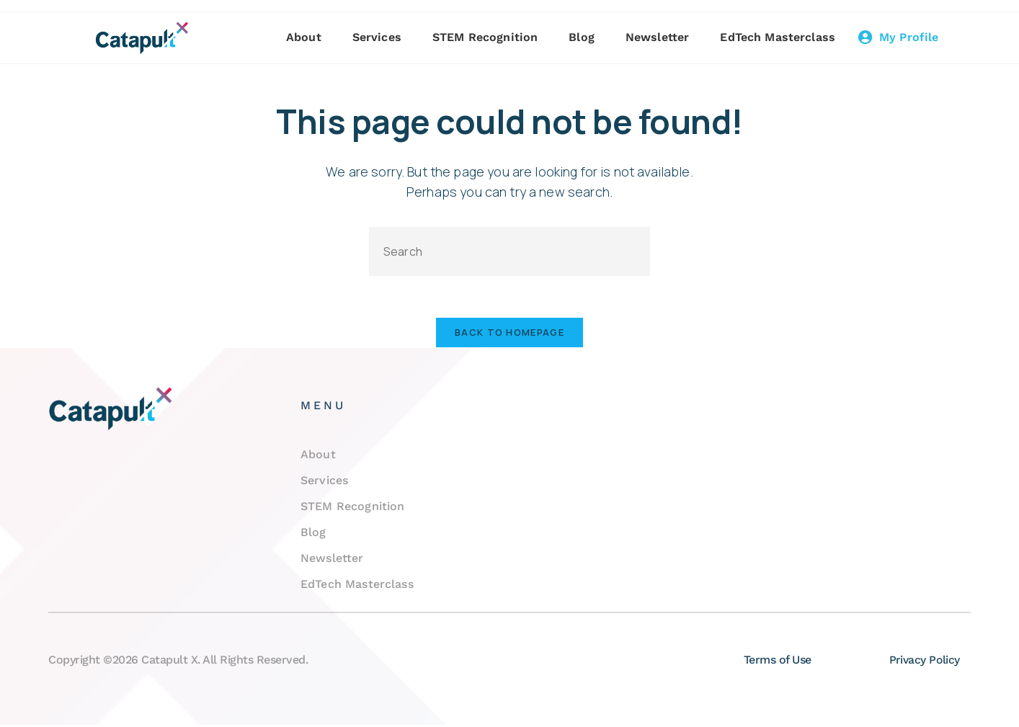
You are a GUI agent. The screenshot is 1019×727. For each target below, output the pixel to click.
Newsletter (659, 37)
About (305, 37)
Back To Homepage (509, 334)
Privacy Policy (924, 662)
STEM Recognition (486, 37)
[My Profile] (866, 37)
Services (377, 37)
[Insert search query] (509, 251)
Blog (583, 37)
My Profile (909, 37)
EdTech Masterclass (779, 37)
